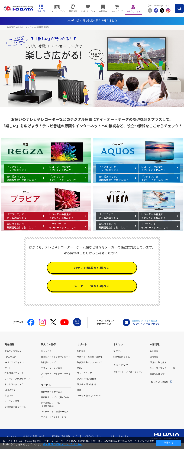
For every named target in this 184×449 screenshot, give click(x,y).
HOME (12, 27)
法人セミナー (47, 351)
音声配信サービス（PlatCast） (55, 397)
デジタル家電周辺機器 (39, 27)
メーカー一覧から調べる (92, 290)
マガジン (117, 351)
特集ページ (22, 27)
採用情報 (154, 357)
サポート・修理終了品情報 (89, 357)
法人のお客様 (48, 344)
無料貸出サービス (49, 362)
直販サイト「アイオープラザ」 (128, 372)
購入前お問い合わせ (86, 379)
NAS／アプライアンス (15, 362)
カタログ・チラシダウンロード (55, 357)
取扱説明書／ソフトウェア (89, 362)
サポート (82, 344)
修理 (79, 390)
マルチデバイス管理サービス (54, 411)
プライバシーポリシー (94, 436)
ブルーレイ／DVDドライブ (17, 379)
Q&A (79, 368)
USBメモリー (11, 390)
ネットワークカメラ (14, 384)
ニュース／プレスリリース (162, 368)
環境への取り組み (158, 362)
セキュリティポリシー (120, 436)
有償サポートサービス (51, 392)
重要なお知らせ (157, 373)
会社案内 (154, 351)
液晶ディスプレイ (13, 351)
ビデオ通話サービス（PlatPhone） (50, 404)
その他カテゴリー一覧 (15, 407)
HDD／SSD (10, 357)
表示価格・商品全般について (64, 436)
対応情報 (81, 351)
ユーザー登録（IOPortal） (89, 395)
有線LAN (9, 395)
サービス (46, 385)
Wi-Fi (7, 368)
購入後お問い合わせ (86, 384)
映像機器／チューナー (15, 373)
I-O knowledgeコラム (167, 6)
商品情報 (9, 344)
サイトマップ (10, 436)
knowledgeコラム (121, 357)
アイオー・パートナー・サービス (55, 375)
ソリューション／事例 (51, 368)
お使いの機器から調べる (92, 269)
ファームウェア (84, 373)
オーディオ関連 (12, 401)
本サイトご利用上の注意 (34, 436)
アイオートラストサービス (53, 417)
